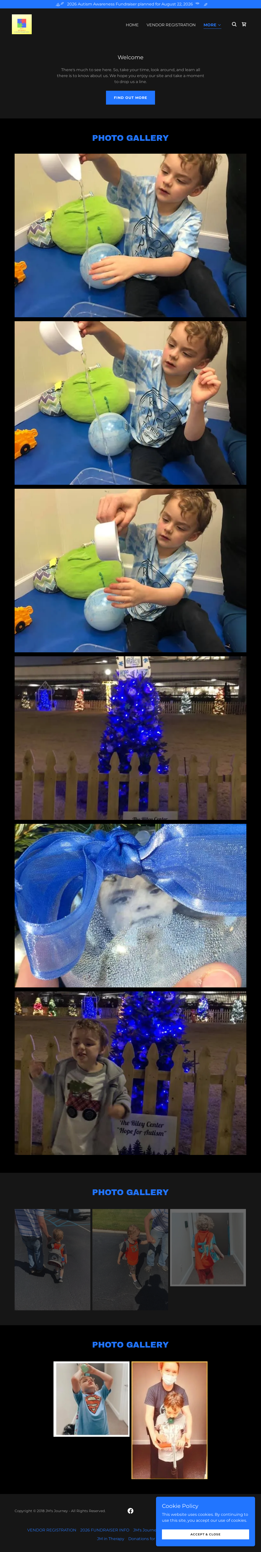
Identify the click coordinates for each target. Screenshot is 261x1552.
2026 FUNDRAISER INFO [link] (104, 1530)
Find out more (130, 97)
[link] (22, 24)
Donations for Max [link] (146, 1538)
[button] (212, 25)
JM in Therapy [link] (110, 1538)
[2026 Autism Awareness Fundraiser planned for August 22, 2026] (130, 4)
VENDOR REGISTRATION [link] (171, 25)
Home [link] (132, 25)
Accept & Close (205, 1534)
